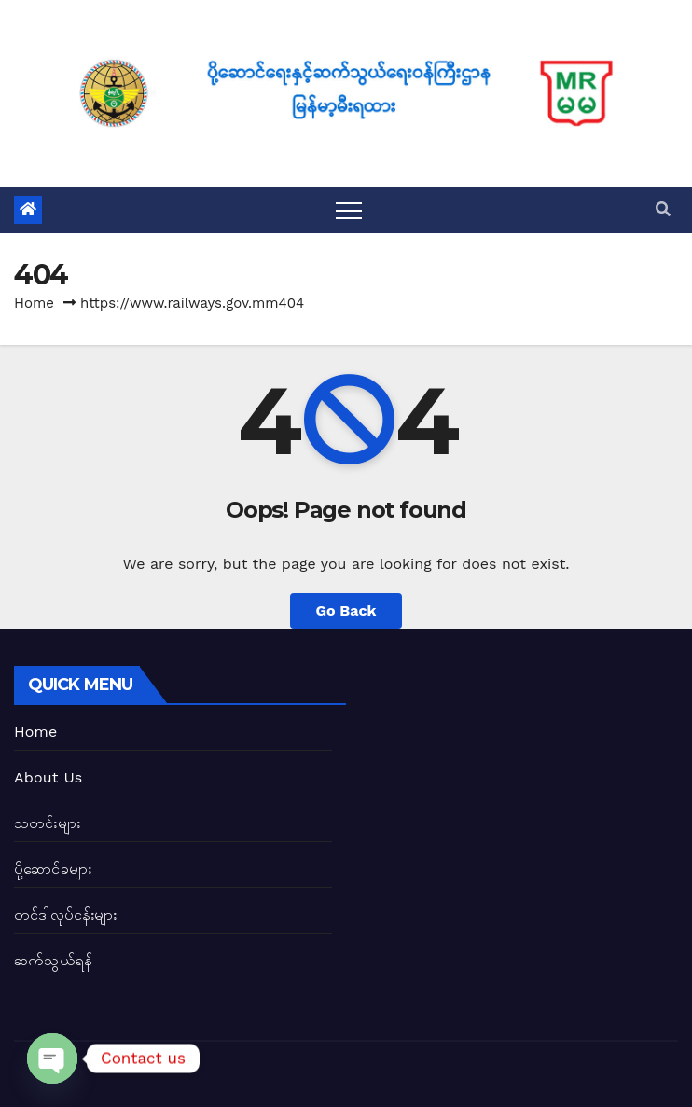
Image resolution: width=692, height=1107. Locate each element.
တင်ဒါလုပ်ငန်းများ (66, 914)
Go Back (346, 610)
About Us (48, 777)
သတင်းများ (47, 823)
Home (34, 303)
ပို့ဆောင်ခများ (52, 869)
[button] (663, 209)
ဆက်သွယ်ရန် (53, 960)
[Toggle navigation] (349, 210)
